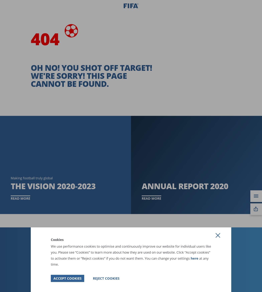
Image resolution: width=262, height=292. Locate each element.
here (194, 258)
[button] (218, 235)
